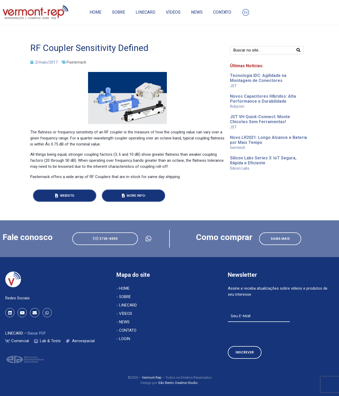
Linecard (145, 12)
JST (233, 86)
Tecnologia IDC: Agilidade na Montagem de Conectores (258, 78)
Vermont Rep (152, 377)
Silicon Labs (239, 168)
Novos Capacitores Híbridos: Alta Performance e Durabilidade (263, 99)
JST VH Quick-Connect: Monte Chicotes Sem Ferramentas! (260, 119)
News (197, 12)
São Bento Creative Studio (178, 383)
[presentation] (268, 334)
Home (95, 12)
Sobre (118, 12)
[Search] (298, 50)
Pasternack (76, 62)
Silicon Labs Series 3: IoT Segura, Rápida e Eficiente (263, 160)
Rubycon (237, 106)
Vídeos (173, 12)
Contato (222, 12)
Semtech (237, 147)
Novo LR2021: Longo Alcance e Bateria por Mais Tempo (268, 140)
